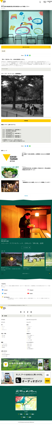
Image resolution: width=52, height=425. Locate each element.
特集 (21, 414)
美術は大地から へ (26, 273)
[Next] (49, 273)
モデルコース (4, 329)
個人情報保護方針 (30, 348)
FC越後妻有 (29, 336)
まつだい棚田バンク (30, 335)
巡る (28, 324)
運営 (30, 417)
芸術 (27, 414)
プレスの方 (4, 352)
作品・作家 (3, 333)
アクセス (3, 319)
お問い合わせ (4, 351)
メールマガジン (30, 342)
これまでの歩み (4, 344)
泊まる (28, 331)
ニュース (2, 5)
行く (2, 324)
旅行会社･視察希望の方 (6, 354)
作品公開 (3, 51)
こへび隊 (28, 338)
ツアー (3, 328)
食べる (28, 329)
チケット (3, 326)
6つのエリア (29, 326)
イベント (3, 322)
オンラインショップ (31, 319)
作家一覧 (3, 336)
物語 (24, 417)
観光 (33, 414)
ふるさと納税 (29, 339)
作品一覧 (3, 335)
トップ (2, 305)
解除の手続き (29, 345)
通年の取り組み (4, 345)
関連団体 (3, 347)
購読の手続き (29, 344)
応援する (29, 333)
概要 (2, 342)
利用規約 (28, 347)
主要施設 (28, 328)
